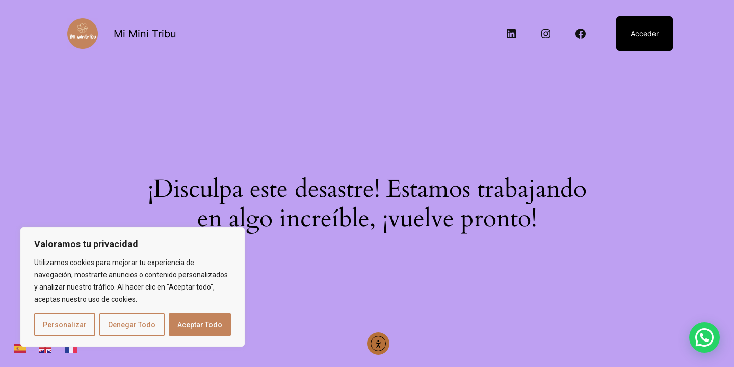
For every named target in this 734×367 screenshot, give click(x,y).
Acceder (645, 33)
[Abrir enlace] (82, 33)
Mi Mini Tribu (145, 34)
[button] (704, 337)
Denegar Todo (131, 325)
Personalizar (65, 325)
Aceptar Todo (199, 325)
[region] (132, 287)
